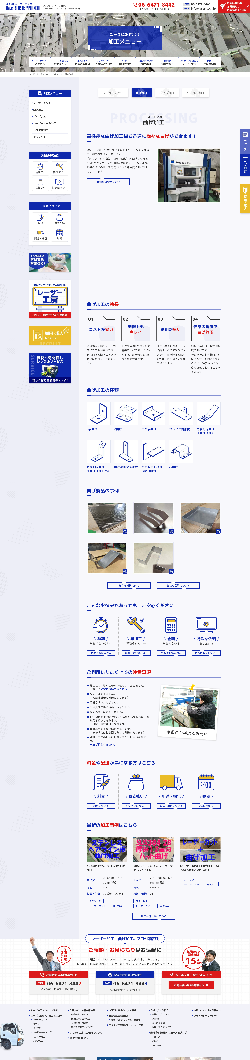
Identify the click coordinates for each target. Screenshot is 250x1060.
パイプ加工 (168, 93)
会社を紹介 (210, 62)
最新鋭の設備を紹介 (108, 182)
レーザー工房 (189, 62)
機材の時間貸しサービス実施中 (125, 1020)
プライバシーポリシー (205, 1016)
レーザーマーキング (44, 123)
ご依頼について (104, 62)
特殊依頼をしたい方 (206, 653)
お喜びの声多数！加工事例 (122, 1011)
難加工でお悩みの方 (136, 653)
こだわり (40, 62)
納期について (206, 806)
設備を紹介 (167, 62)
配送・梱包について (171, 806)
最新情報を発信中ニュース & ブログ (168, 1033)
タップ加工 (39, 137)
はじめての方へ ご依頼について (86, 1033)
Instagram (157, 1045)
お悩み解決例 (82, 62)
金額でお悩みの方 (171, 653)
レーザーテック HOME (39, 74)
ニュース (156, 1037)
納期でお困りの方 (79, 1015)
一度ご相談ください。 (103, 745)
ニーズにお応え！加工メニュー (47, 1016)
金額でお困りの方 (79, 1023)
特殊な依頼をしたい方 (81, 1027)
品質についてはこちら (113, 690)
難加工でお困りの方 (80, 1019)
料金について (101, 806)
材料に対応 (125, 62)
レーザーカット (109, 93)
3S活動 (155, 1019)
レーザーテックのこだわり (44, 1011)
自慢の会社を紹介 (159, 1011)
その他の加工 (199, 93)
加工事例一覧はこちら (154, 917)
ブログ (155, 1041)
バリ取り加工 (40, 130)
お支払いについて (136, 806)
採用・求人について (161, 1027)
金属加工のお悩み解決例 (82, 1011)
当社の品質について (178, 586)
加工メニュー (61, 62)
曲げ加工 (141, 93)
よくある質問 (158, 1023)
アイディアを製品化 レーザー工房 (126, 1025)
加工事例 (146, 62)
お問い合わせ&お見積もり (207, 1011)
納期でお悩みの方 (101, 653)
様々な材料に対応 (129, 586)
